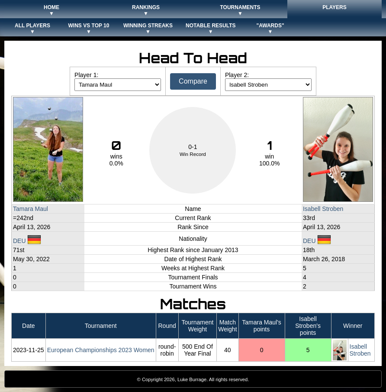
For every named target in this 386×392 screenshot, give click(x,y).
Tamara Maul (30, 208)
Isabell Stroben (323, 208)
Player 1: (86, 74)
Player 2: (237, 74)
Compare (193, 81)
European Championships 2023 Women (100, 350)
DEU (27, 240)
